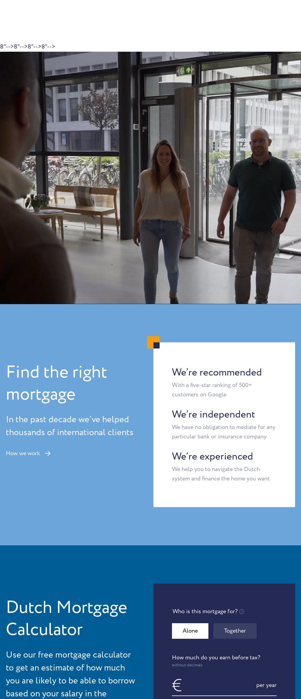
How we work (28, 453)
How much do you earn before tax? (224, 660)
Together (235, 631)
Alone (190, 631)
